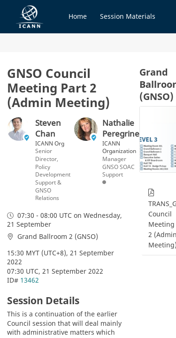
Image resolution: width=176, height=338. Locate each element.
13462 (29, 280)
